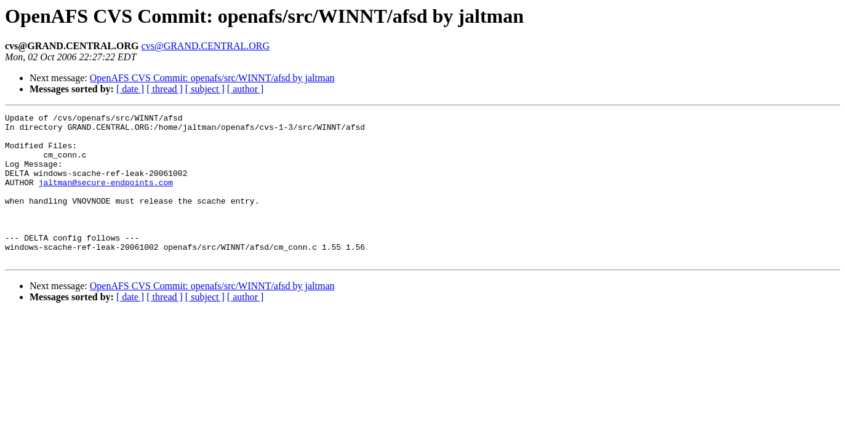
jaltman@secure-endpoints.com (106, 196)
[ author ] (245, 89)
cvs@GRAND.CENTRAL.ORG (206, 46)
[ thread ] (164, 89)
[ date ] (130, 89)
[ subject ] (205, 89)
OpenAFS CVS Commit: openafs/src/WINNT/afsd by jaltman (212, 78)
